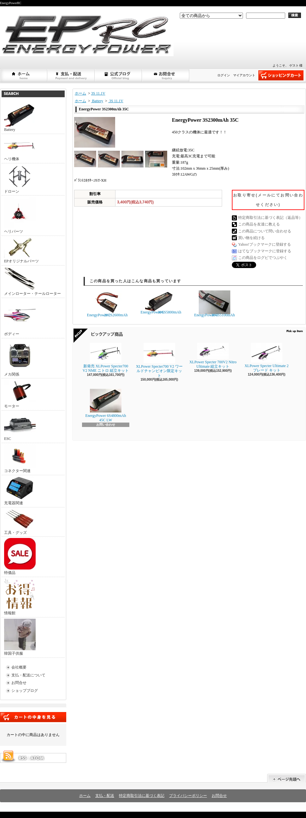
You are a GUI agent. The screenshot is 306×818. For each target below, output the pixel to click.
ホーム (24, 75)
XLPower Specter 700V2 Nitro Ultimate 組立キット (213, 356)
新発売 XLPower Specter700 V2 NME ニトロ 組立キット (106, 358)
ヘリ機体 (20, 148)
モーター (20, 394)
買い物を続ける (251, 238)
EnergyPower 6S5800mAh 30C (161, 302)
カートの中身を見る (33, 717)
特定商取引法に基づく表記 (141, 795)
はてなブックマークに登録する (264, 251)
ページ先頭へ (286, 778)
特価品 (20, 556)
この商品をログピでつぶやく (262, 257)
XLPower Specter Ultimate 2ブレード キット (266, 357)
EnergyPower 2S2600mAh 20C (107, 303)
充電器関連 (20, 490)
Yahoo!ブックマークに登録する (264, 244)
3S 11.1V (98, 93)
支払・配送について (71, 75)
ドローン (20, 179)
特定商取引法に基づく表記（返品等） (270, 217)
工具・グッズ (20, 522)
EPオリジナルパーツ (21, 250)
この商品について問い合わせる (264, 231)
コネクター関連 (20, 458)
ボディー (20, 317)
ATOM (37, 758)
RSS (22, 758)
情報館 (19, 596)
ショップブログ (118, 75)
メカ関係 (20, 358)
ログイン (223, 75)
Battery (20, 117)
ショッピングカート (280, 75)
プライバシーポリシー (188, 795)
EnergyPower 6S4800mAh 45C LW (105, 405)
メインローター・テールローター (32, 281)
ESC (20, 426)
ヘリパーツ (20, 215)
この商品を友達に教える (259, 224)
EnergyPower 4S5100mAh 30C (214, 303)
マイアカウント (244, 75)
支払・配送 (104, 795)
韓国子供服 (20, 637)
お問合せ (166, 75)
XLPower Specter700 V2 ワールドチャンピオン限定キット (159, 360)
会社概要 (18, 667)
